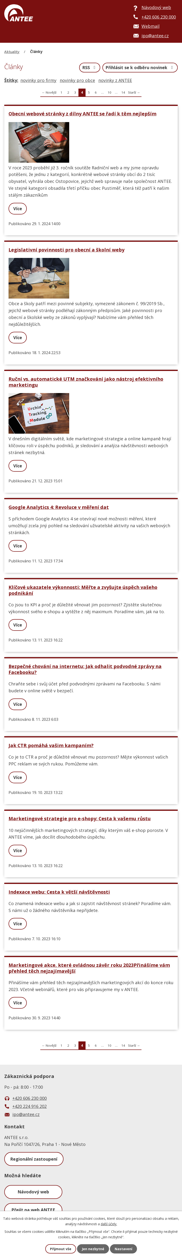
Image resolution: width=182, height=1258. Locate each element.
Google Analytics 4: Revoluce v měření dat (59, 507)
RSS (89, 67)
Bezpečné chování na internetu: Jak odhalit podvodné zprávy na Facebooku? (85, 669)
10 (109, 92)
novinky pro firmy (38, 80)
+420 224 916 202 (29, 1106)
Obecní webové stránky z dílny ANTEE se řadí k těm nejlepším (82, 113)
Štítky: (11, 80)
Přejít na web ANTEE (33, 1210)
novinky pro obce (77, 80)
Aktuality (11, 51)
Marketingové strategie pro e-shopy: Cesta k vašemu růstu (80, 818)
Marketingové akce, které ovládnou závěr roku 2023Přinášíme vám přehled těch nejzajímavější (89, 968)
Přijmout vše (60, 1249)
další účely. (109, 1223)
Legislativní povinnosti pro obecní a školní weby (66, 250)
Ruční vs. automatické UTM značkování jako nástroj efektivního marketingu (86, 382)
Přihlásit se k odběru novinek (140, 67)
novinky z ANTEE (115, 80)
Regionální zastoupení (33, 1159)
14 (123, 92)
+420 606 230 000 (29, 1098)
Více (17, 208)
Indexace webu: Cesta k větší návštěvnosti (59, 892)
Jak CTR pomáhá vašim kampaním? (51, 745)
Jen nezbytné (93, 1249)
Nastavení (123, 1249)
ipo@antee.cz (26, 1114)
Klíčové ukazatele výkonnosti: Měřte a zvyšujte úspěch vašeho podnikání (83, 590)
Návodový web (33, 1192)
